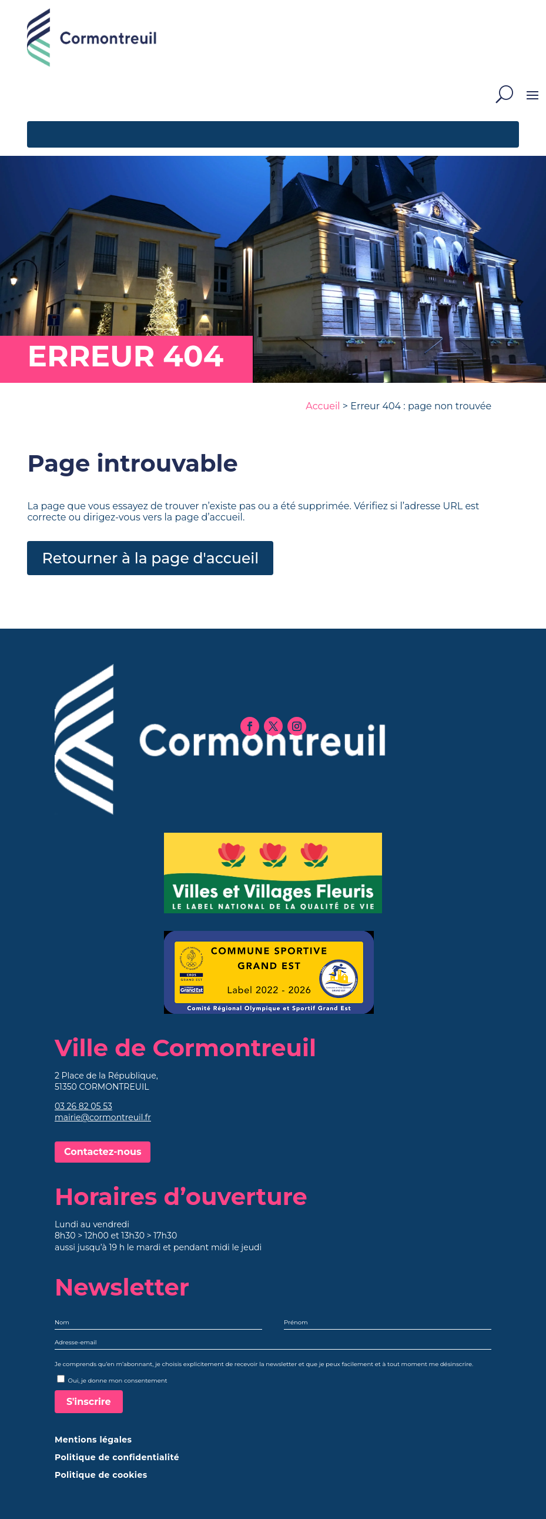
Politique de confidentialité (117, 1458)
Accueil (323, 406)
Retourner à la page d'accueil (150, 558)
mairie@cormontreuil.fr (103, 1117)
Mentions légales (93, 1440)
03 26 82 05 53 (83, 1106)
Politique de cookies (101, 1475)
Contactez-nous (103, 1151)
